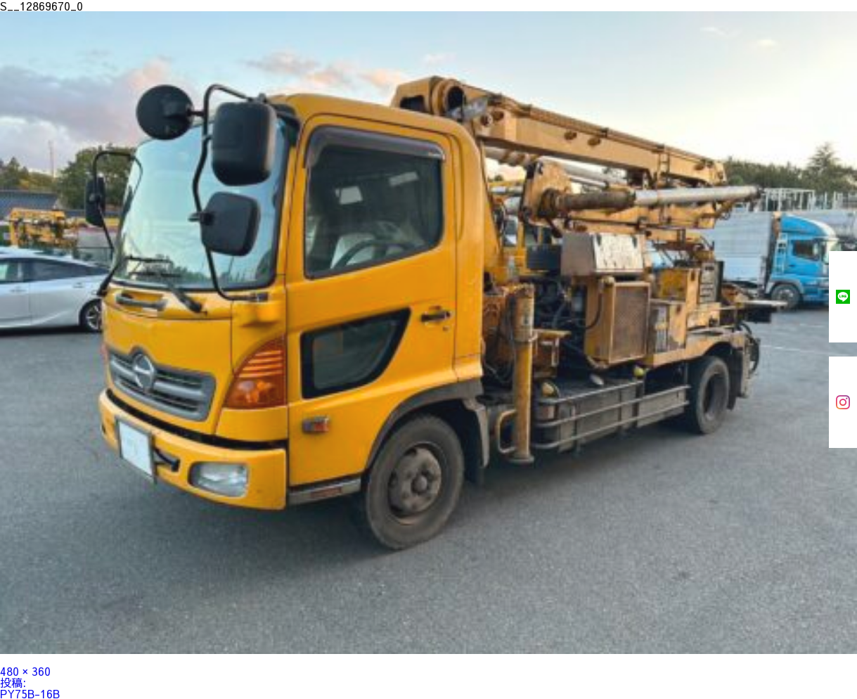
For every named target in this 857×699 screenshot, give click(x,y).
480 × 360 (25, 671)
